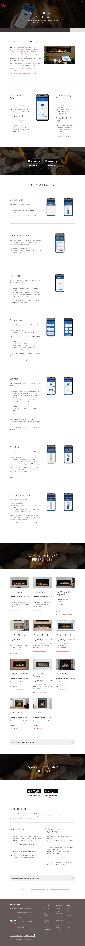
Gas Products (26, 5)
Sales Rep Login (70, 922)
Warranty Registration (59, 911)
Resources (56, 5)
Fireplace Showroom (48, 908)
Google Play (32, 51)
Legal (68, 929)
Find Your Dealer (59, 908)
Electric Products (37, 5)
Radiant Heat (46, 920)
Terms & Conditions (16, 935)
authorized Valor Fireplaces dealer (59, 889)
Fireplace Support (59, 915)
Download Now (34, 797)
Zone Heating (46, 927)
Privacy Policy (29, 935)
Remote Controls (59, 918)
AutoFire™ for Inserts (48, 917)
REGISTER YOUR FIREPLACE (56, 2)
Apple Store (22, 51)
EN (72, 2)
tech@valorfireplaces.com (38, 889)
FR (74, 2)
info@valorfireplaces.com (17, 924)
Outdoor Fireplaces (47, 929)
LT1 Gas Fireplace (37, 610)
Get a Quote (66, 5)
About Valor (69, 915)
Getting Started (58, 922)
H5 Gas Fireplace (14, 728)
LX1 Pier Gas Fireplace (16, 653)
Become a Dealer (70, 920)
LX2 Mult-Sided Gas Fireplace (64, 614)
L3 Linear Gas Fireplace (39, 651)
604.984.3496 (15, 923)
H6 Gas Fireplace (60, 689)
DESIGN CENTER (67, 2)
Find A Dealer (79, 5)
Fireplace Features (19, 42)
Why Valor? (69, 913)
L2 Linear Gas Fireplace (62, 651)
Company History (70, 910)
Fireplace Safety (47, 931)
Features (48, 5)
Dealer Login (69, 924)
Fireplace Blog (58, 929)
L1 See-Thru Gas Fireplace (40, 692)
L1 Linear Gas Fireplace (16, 689)
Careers (68, 917)
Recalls (68, 927)
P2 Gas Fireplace (37, 728)
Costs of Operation (59, 920)
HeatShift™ (46, 915)
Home (11, 42)
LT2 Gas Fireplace (15, 610)
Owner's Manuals (59, 913)
